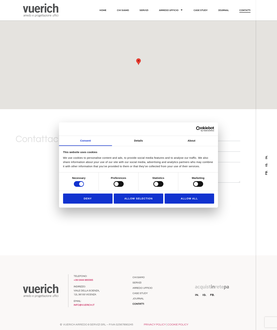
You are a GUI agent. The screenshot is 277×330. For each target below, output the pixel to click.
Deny (88, 198)
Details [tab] (138, 140)
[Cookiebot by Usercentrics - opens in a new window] (198, 129)
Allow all (189, 198)
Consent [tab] (85, 140)
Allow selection (138, 198)
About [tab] (191, 140)
